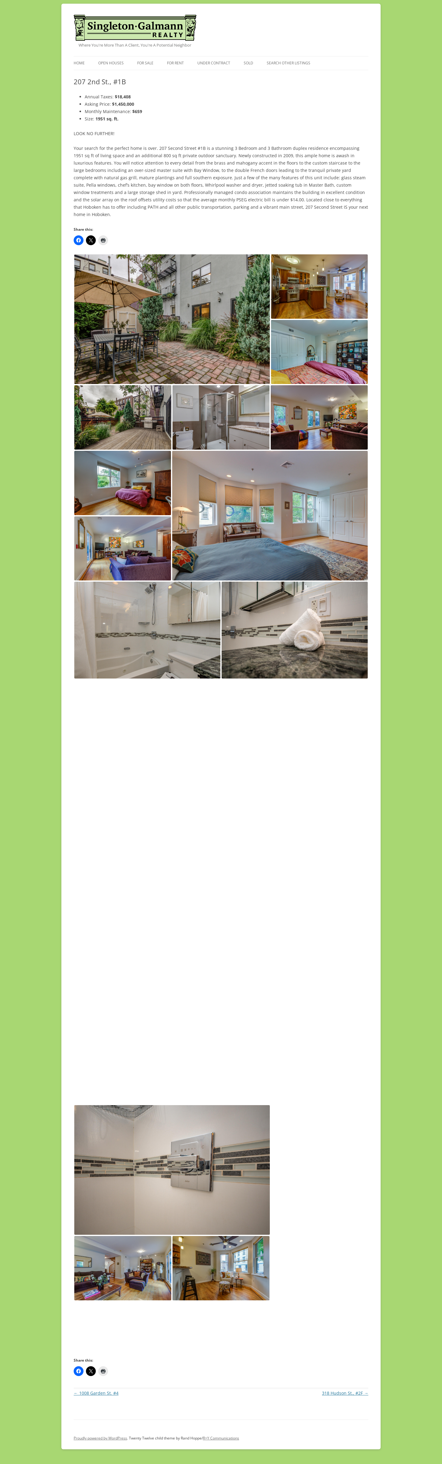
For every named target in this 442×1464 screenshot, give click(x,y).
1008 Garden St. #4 (96, 1393)
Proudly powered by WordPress (100, 1438)
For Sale (145, 63)
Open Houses (111, 63)
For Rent (175, 63)
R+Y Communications (221, 1438)
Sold (248, 63)
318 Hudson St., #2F (345, 1393)
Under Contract (213, 63)
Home (79, 63)
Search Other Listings (288, 63)
